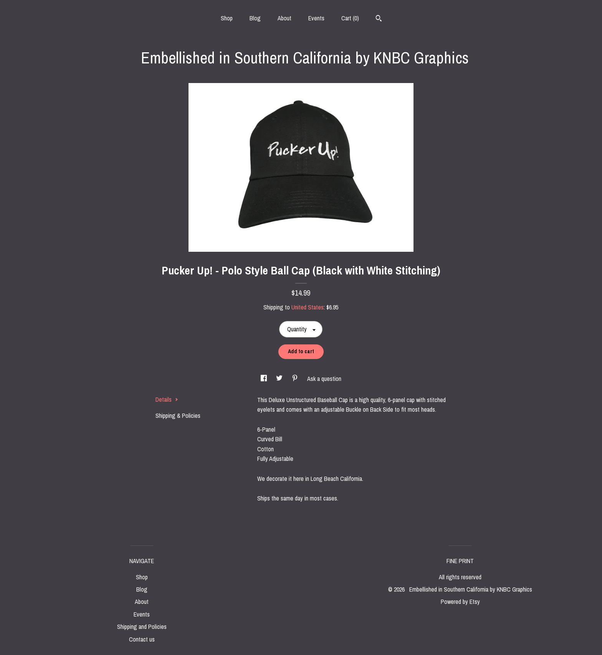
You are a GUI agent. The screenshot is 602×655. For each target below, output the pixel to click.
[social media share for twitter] (280, 378)
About (284, 18)
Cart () (350, 18)
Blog (255, 18)
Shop (227, 18)
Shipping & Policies (177, 415)
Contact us (142, 639)
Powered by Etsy (460, 601)
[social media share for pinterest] (295, 378)
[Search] (379, 19)
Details (166, 399)
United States (307, 307)
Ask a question (324, 378)
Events (316, 18)
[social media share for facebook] (264, 378)
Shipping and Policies (142, 626)
